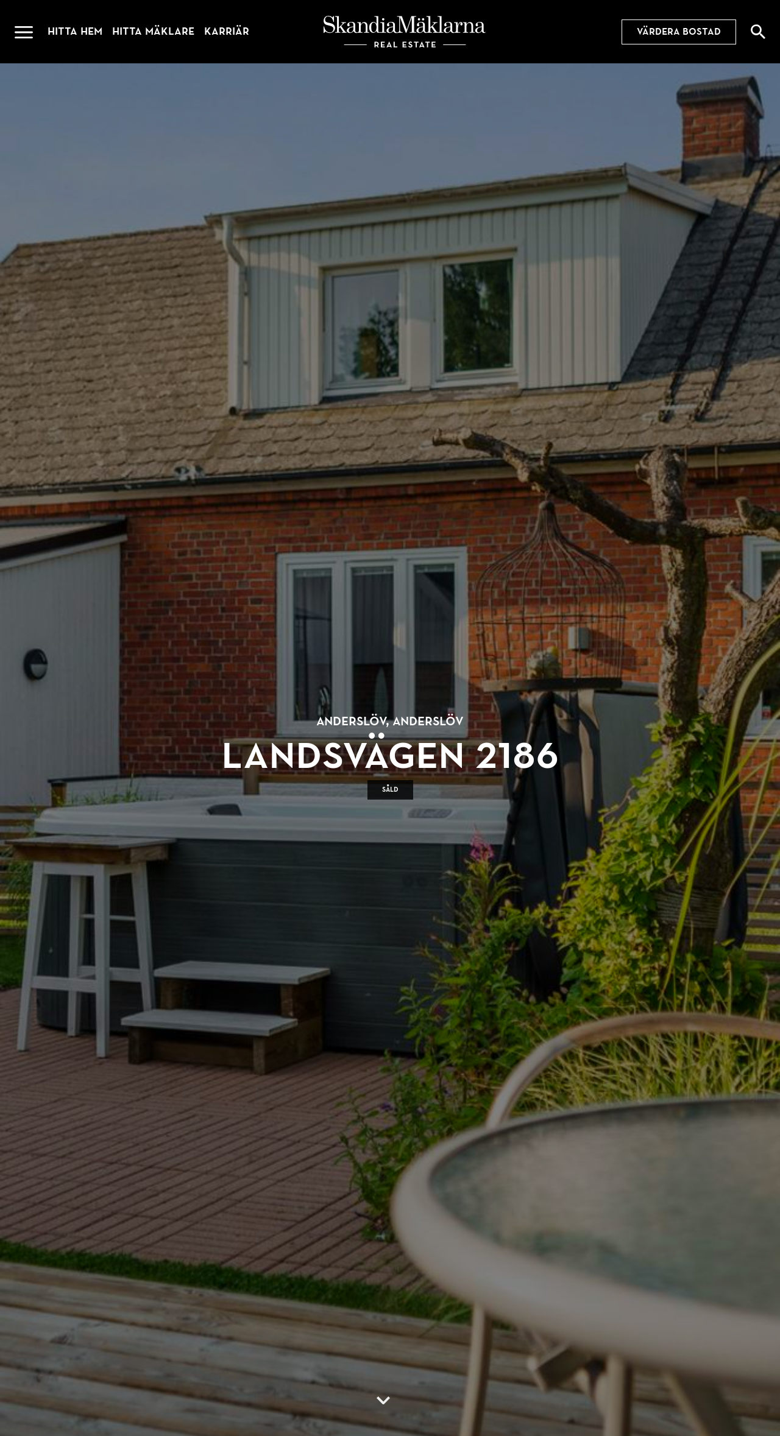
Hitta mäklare (153, 31)
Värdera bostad (679, 31)
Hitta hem (75, 31)
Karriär (226, 31)
